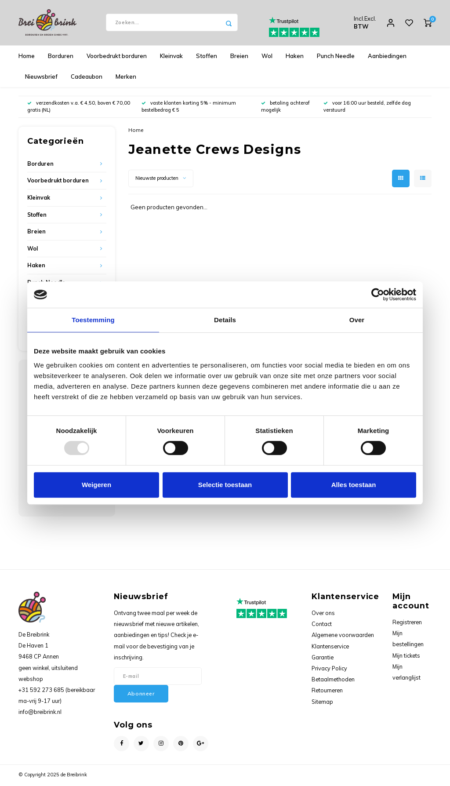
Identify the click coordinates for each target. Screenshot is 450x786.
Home (26, 56)
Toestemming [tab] (93, 320)
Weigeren (96, 484)
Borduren (60, 56)
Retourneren (327, 691)
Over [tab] (357, 320)
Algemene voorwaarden (343, 636)
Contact (322, 624)
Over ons (323, 613)
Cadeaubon (86, 77)
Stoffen (206, 56)
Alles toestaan (353, 484)
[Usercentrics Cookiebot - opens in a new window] (377, 294)
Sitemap (322, 702)
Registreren (407, 622)
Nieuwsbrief (41, 77)
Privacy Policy (329, 669)
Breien (239, 56)
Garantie (323, 658)
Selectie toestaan (225, 484)
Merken (126, 77)
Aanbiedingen (387, 56)
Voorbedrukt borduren (117, 56)
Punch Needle (336, 56)
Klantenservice (330, 647)
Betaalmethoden (333, 680)
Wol (266, 56)
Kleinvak (171, 56)
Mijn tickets (406, 656)
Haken (295, 56)
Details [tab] (225, 320)
